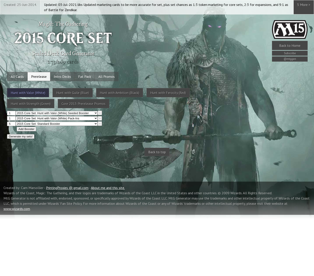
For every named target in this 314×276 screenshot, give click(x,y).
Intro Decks (62, 76)
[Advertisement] (157, 194)
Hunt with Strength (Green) (31, 103)
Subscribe (290, 53)
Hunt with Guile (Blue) (72, 92)
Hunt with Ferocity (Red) (168, 92)
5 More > (303, 4)
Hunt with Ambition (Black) (119, 92)
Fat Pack (84, 76)
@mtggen (290, 59)
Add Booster (26, 129)
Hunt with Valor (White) (28, 92)
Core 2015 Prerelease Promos (84, 103)
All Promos (106, 76)
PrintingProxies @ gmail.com (67, 249)
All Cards (17, 76)
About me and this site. (108, 249)
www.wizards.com (17, 270)
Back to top (157, 152)
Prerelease (39, 76)
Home (289, 45)
